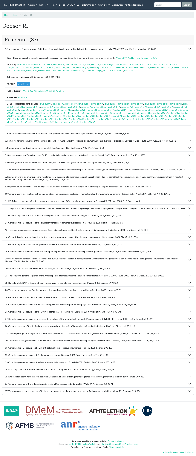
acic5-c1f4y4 (47, 107)
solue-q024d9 (77, 119)
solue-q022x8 (49, 119)
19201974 (22, 97)
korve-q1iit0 (71, 103)
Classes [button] (31, 5)
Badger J (111, 64)
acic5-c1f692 (168, 107)
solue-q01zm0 (133, 113)
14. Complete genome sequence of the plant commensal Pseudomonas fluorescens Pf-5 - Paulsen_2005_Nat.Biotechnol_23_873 (64, 222)
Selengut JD (31, 70)
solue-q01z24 (92, 113)
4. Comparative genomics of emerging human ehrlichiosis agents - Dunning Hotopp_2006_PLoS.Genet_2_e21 (55, 148)
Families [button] (43, 5)
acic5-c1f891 (75, 122)
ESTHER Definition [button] (85, 5)
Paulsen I (176, 67)
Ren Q (9, 70)
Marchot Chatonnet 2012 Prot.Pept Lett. (119, 444)
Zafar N (111, 70)
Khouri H (117, 67)
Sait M (103, 64)
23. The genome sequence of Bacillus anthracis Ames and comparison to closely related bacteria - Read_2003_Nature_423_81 (63, 290)
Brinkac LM (155, 64)
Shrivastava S (44, 70)
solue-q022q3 (173, 116)
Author (16, 15)
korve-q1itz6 (163, 103)
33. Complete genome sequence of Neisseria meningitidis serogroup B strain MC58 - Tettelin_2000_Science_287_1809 (60, 362)
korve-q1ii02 (58, 103)
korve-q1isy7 (137, 103)
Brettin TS (144, 64)
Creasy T (174, 64)
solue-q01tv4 (162, 110)
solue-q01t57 (135, 110)
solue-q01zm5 (147, 113)
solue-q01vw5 (21, 113)
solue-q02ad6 (34, 122)
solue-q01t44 (121, 110)
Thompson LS (77, 70)
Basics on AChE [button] (66, 5)
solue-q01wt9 (49, 113)
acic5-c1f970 (181, 107)
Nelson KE (155, 67)
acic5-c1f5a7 (60, 107)
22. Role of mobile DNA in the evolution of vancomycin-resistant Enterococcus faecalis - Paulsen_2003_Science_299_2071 (61, 282)
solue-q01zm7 (161, 113)
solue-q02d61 (76, 116)
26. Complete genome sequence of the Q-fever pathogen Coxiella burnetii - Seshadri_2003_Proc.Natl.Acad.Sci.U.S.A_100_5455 (64, 311)
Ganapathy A (82, 67)
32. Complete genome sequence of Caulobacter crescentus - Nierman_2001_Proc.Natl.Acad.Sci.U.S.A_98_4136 (56, 355)
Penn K (185, 67)
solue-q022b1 (131, 116)
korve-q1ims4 (110, 103)
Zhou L (120, 70)
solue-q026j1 (105, 119)
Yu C (105, 70)
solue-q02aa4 (175, 113)
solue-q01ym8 (77, 113)
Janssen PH (47, 64)
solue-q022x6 (35, 119)
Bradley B (134, 64)
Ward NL (21, 64)
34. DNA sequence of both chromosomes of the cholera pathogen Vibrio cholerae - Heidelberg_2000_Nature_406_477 (60, 369)
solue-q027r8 (160, 119)
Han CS (108, 67)
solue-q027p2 (146, 119)
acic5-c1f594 (141, 107)
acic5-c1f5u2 (74, 107)
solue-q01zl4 (119, 113)
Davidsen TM (27, 67)
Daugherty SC (13, 67)
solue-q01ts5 (148, 110)
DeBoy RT (39, 67)
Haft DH (95, 64)
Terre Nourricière (117, 447)
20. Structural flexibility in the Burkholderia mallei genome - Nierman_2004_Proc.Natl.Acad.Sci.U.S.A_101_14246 (57, 268)
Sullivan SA (57, 70)
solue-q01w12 (35, 113)
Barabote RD (122, 64)
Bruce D (165, 64)
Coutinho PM (71, 64)
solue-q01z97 (105, 113)
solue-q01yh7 (20, 122)
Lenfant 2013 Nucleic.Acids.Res (83, 444)
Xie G (87, 64)
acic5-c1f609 (154, 107)
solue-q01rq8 (94, 110)
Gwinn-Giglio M (96, 67)
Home (7, 15)
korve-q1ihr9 (45, 103)
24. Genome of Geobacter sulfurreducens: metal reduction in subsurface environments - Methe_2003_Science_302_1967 (61, 297)
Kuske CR (128, 70)
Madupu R (144, 67)
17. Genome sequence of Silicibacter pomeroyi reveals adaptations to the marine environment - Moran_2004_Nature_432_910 (63, 244)
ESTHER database (14, 4)
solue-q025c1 (91, 119)
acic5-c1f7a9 (87, 107)
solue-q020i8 (104, 116)
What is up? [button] (103, 5)
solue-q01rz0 (107, 110)
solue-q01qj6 (67, 110)
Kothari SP (134, 67)
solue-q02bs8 (35, 116)
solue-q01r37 (80, 110)
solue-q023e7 (63, 119)
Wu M (81, 64)
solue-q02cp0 (62, 116)
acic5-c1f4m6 (33, 107)
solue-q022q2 (159, 116)
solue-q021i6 (117, 116)
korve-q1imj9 (97, 103)
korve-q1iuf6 (61, 122)
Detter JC (49, 67)
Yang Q (98, 70)
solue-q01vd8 (175, 110)
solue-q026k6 (118, 119)
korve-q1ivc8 (176, 103)
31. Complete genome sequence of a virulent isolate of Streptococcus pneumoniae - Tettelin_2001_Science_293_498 (58, 347)
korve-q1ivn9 (39, 110)
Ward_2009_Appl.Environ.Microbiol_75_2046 (136, 58)
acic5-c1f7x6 (100, 107)
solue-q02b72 (21, 116)
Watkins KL (89, 70)
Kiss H (125, 67)
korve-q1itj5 (149, 103)
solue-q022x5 (21, 119)
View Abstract (23, 84)
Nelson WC (166, 67)
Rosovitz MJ (19, 70)
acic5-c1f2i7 (20, 107)
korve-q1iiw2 (26, 110)
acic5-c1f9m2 (127, 107)
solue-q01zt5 (174, 119)
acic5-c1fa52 (13, 110)
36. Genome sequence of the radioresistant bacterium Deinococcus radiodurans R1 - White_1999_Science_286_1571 (59, 383)
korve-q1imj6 (48, 122)
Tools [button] (52, 5)
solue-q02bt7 (49, 116)
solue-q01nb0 (53, 110)
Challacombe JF (33, 64)
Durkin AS (70, 67)
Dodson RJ (60, 67)
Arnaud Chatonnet (116, 441)
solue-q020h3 (90, 116)
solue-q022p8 (145, 116)
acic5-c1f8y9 (114, 107)
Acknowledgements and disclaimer (127, 5)
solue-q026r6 (132, 119)
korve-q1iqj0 (123, 103)
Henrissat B (58, 64)
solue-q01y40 (63, 113)
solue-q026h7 (88, 122)
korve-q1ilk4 (83, 103)
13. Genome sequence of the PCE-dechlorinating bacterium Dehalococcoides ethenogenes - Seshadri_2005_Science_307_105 (63, 215)
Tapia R (66, 70)
